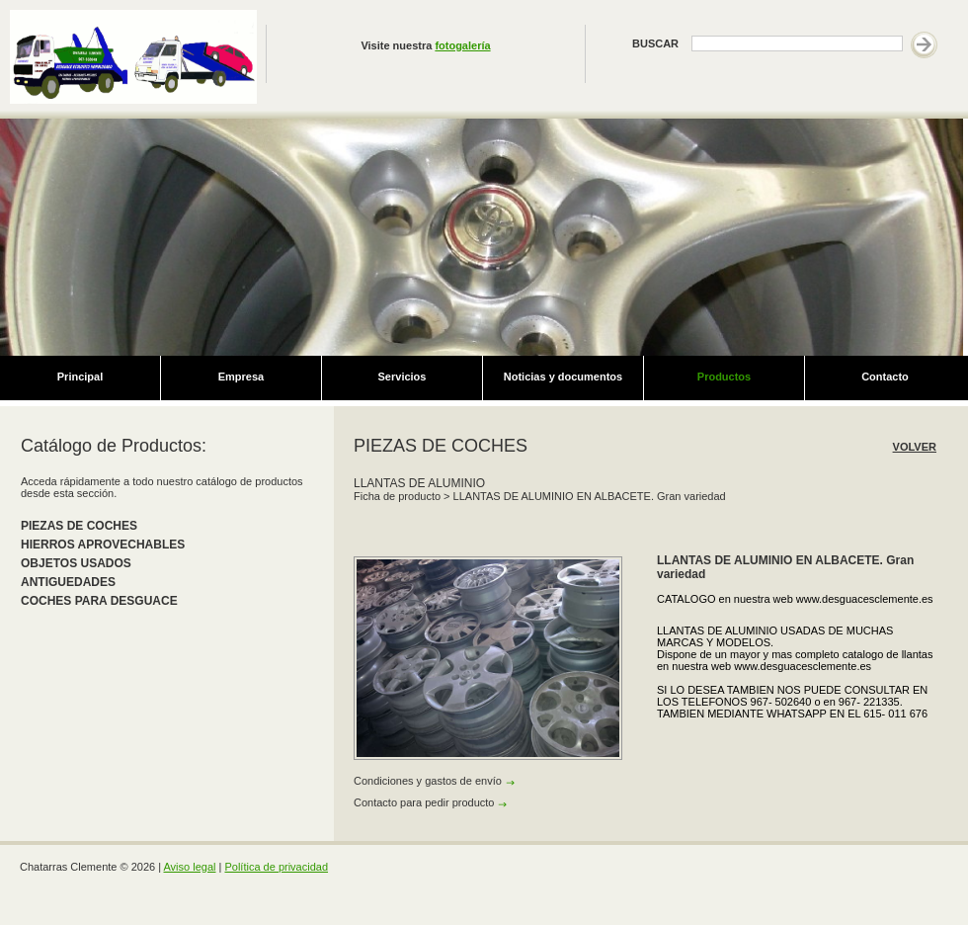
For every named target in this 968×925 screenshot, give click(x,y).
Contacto (885, 376)
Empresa (241, 376)
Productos (724, 376)
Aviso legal (189, 867)
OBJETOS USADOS (76, 563)
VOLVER (914, 447)
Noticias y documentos (563, 376)
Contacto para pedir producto (424, 802)
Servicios (402, 376)
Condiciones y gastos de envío (428, 781)
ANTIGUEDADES (68, 582)
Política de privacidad (276, 867)
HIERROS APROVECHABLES (103, 544)
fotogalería (462, 45)
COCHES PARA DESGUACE (99, 601)
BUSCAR (655, 43)
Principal (80, 376)
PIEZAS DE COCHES (79, 526)
